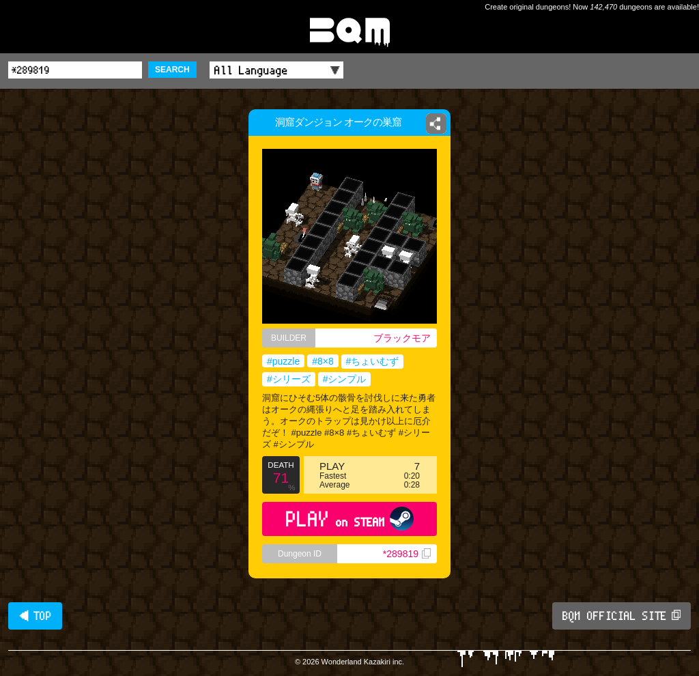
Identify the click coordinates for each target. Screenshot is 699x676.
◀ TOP (35, 616)
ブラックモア (402, 338)
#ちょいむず (372, 361)
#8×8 (323, 361)
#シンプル (345, 379)
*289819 (407, 553)
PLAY (350, 519)
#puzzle (283, 361)
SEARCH (172, 69)
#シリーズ (289, 379)
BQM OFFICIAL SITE (621, 616)
